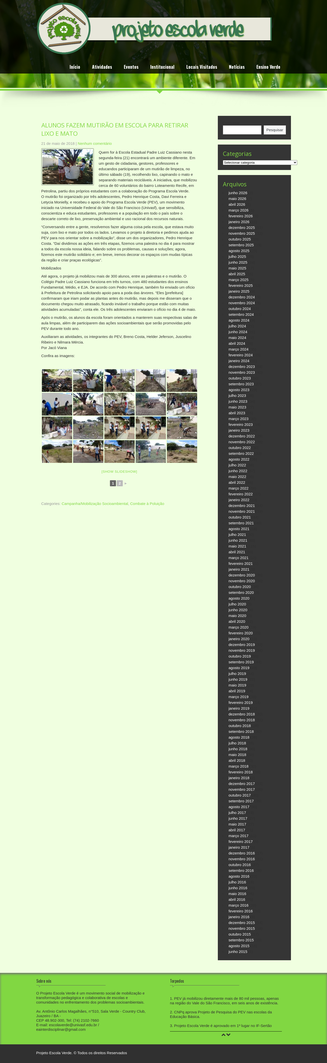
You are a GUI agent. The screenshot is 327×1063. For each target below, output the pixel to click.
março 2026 (239, 210)
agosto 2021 (239, 529)
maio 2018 (237, 754)
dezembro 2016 (242, 853)
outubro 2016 (240, 865)
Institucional (162, 67)
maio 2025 (237, 268)
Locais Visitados (201, 67)
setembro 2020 (241, 592)
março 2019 (239, 697)
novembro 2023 (242, 372)
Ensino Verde (268, 67)
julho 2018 (237, 743)
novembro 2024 (242, 303)
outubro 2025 (240, 239)
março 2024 (239, 349)
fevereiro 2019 (241, 702)
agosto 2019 (239, 668)
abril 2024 (237, 343)
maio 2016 (237, 893)
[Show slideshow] (119, 471)
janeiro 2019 (239, 708)
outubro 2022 (240, 447)
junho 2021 (238, 540)
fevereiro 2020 (241, 633)
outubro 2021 (240, 517)
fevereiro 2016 (241, 911)
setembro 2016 (241, 870)
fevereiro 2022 (241, 494)
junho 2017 (238, 818)
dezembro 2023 (242, 366)
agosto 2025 (239, 251)
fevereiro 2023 (241, 424)
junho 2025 (238, 262)
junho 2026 (238, 193)
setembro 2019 (241, 662)
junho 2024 (238, 332)
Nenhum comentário (95, 143)
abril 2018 (237, 760)
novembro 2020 (242, 581)
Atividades (102, 67)
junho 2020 (238, 610)
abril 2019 (237, 691)
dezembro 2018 (242, 714)
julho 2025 (237, 256)
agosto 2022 (239, 459)
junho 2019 (238, 679)
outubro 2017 (240, 795)
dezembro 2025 (242, 227)
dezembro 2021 (242, 505)
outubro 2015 (240, 934)
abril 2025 (237, 274)
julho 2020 (237, 604)
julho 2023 (237, 395)
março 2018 (239, 766)
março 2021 (239, 558)
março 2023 (239, 419)
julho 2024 (237, 326)
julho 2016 (237, 882)
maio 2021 (237, 546)
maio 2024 (237, 337)
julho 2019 (237, 673)
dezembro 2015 (242, 922)
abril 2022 (237, 482)
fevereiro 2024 (241, 355)
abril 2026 (237, 204)
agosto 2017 (239, 807)
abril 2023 (237, 413)
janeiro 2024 (239, 361)
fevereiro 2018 (241, 772)
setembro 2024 (241, 314)
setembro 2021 (241, 523)
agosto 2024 (239, 320)
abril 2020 (237, 621)
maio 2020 (237, 615)
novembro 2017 (242, 789)
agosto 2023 (239, 390)
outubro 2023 (240, 378)
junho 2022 (238, 471)
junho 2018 (238, 749)
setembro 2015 (241, 940)
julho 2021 (237, 534)
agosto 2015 (239, 946)
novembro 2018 (242, 720)
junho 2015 (238, 951)
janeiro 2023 (239, 430)
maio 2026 (237, 198)
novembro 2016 (242, 859)
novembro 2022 (242, 442)
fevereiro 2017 (241, 841)
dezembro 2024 (242, 297)
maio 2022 (237, 476)
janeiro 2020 (239, 639)
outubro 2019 (240, 656)
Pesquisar (231, 123)
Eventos (131, 67)
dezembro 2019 (242, 644)
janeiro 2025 (239, 291)
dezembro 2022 (242, 436)
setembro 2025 (241, 245)
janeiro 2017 (239, 847)
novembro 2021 (242, 511)
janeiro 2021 (239, 569)
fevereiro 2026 (241, 216)
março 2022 (239, 488)
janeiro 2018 (239, 778)
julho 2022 (237, 465)
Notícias (237, 67)
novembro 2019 (242, 650)
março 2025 (239, 280)
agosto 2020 (239, 598)
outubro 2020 (240, 587)
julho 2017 (237, 812)
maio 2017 (237, 824)
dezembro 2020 (242, 575)
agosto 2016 (239, 876)
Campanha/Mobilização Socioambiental (95, 503)
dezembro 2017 (242, 783)
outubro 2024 (240, 308)
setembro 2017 (241, 801)
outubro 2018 (240, 726)
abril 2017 (237, 830)
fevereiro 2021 (241, 563)
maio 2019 (237, 685)
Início (75, 67)
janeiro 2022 (239, 500)
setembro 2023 (241, 384)
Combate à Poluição (147, 503)
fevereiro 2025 (241, 285)
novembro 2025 (242, 233)
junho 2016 (238, 888)
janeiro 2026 (239, 222)
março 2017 (239, 836)
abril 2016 (237, 899)
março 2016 (239, 905)
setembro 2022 (241, 453)
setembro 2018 (241, 731)
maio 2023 (237, 407)
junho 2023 (238, 401)
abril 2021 (237, 552)
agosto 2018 (239, 737)
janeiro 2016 (239, 917)
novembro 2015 (242, 928)
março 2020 (239, 627)
